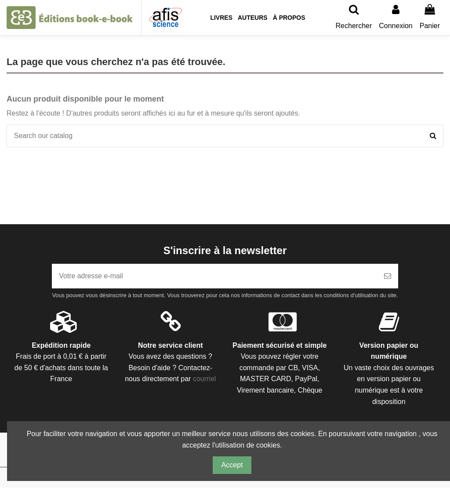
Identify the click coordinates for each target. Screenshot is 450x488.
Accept (232, 465)
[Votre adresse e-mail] (214, 276)
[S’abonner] (387, 276)
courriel (204, 379)
